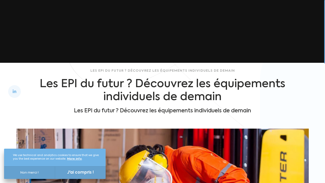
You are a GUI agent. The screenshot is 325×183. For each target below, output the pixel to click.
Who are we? (205, 13)
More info (74, 159)
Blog (256, 13)
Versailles (172, 13)
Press (275, 13)
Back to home (154, 52)
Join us (235, 13)
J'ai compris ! (80, 172)
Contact (298, 13)
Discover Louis (137, 13)
